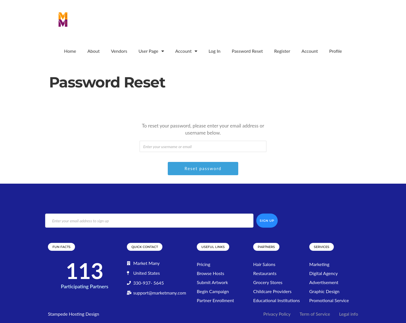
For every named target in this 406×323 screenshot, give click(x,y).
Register (282, 51)
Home (70, 51)
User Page (151, 51)
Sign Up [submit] (267, 221)
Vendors (119, 51)
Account (186, 51)
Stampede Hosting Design (73, 314)
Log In (214, 51)
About (93, 51)
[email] (149, 221)
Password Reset (247, 51)
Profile (335, 51)
